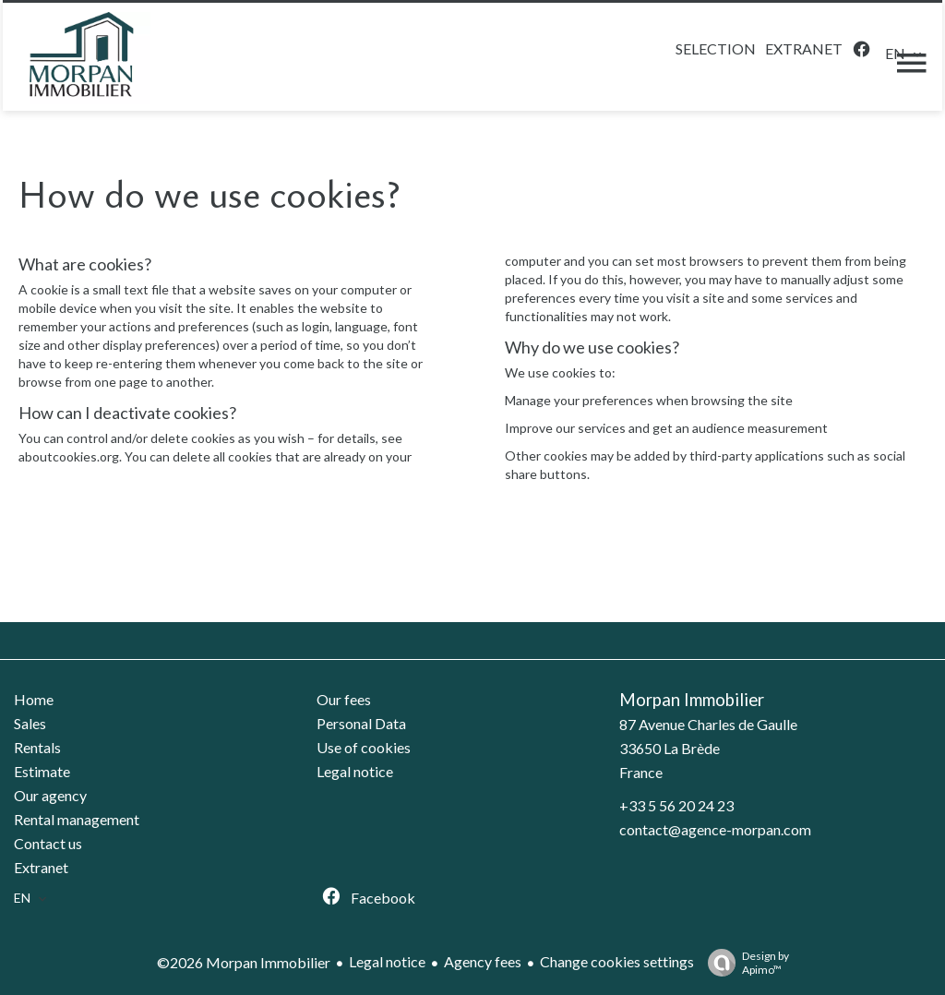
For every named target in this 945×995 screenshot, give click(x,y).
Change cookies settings (617, 961)
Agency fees (482, 961)
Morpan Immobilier (691, 699)
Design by (744, 963)
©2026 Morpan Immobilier (243, 962)
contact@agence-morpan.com (715, 829)
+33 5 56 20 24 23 (676, 805)
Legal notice (387, 961)
